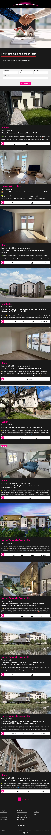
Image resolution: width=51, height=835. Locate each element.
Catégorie (6, 70)
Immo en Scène (20, 814)
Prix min (36, 70)
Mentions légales (18, 830)
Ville (20, 70)
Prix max (6, 75)
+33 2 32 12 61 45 (21, 825)
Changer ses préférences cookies (41, 830)
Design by (25, 833)
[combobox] (10, 72)
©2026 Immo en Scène (7, 830)
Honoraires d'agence (27, 830)
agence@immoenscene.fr (22, 826)
